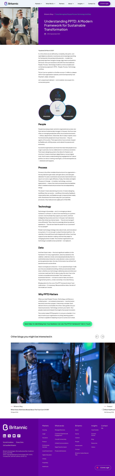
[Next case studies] (102, 336)
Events (77, 434)
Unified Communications (61, 443)
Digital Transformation (61, 447)
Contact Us (91, 3)
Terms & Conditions (8, 442)
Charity (44, 458)
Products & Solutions (60, 451)
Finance (44, 441)
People (77, 441)
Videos (93, 447)
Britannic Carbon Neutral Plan (81, 454)
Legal (43, 434)
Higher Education (47, 455)
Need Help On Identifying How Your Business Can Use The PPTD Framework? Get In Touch (58, 324)
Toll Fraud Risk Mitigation (9, 445)
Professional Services (45, 446)
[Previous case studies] (97, 336)
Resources (94, 443)
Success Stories (93, 434)
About (76, 430)
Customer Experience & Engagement (61, 434)
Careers (77, 437)
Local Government (47, 451)
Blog (92, 439)
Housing (44, 430)
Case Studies (95, 430)
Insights (94, 426)
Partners (61, 3)
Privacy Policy (20, 442)
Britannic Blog (48, 14)
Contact (77, 449)
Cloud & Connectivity (60, 439)
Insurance (45, 437)
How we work (78, 445)
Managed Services (60, 430)
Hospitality (45, 462)
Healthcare (45, 466)
